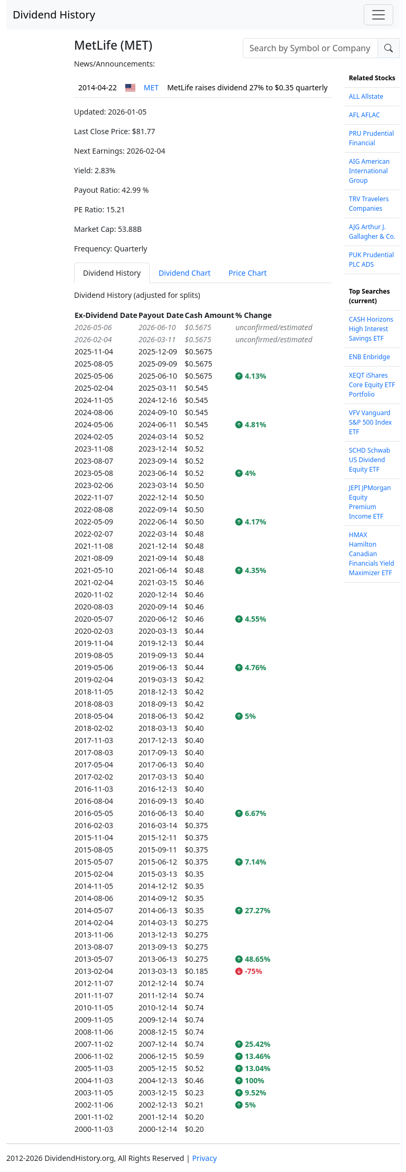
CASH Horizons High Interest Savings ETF (371, 329)
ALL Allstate (366, 96)
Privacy (204, 1158)
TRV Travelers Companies (369, 203)
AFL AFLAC (364, 114)
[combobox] (310, 48)
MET (151, 87)
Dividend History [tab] (112, 273)
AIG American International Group (369, 171)
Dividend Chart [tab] (184, 273)
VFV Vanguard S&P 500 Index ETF (370, 422)
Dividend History (54, 14)
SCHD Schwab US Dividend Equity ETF (369, 460)
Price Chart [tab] (247, 273)
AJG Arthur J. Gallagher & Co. (372, 231)
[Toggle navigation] (378, 14)
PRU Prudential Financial (371, 138)
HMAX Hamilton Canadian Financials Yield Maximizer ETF (371, 553)
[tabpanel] (203, 712)
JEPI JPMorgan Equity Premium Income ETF (370, 502)
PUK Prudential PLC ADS (371, 259)
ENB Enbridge (369, 356)
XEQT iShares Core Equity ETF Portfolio (372, 385)
